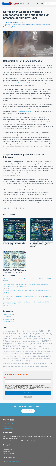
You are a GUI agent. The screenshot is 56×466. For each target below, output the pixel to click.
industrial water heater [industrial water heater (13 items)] (29, 356)
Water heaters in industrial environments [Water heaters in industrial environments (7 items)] (16, 366)
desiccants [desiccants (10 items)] (20, 339)
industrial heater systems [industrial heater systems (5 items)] (17, 353)
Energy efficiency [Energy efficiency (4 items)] (36, 341)
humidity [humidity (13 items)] (45, 349)
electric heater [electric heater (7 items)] (11, 341)
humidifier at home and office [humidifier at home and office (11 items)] (33, 346)
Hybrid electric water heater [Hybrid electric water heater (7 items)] (12, 351)
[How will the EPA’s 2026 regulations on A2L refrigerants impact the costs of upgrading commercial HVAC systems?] (41, 229)
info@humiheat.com (13, 462)
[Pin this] (20, 208)
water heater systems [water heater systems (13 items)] (39, 366)
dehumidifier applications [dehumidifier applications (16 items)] (15, 336)
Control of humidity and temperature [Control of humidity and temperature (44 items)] (26, 332)
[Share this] (9, 208)
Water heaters (7, 321)
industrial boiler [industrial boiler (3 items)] (25, 351)
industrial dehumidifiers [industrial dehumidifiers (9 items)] (39, 351)
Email (6, 377)
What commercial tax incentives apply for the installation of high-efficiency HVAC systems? (14, 243)
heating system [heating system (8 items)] (8, 344)
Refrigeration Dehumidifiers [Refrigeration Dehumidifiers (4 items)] (10, 358)
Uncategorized (7, 319)
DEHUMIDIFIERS (8, 428)
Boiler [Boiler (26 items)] (21, 331)
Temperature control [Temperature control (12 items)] (23, 361)
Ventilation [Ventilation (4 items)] (16, 363)
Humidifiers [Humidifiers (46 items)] (12, 348)
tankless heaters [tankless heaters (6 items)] (39, 358)
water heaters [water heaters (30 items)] (43, 363)
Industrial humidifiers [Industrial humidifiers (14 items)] (35, 353)
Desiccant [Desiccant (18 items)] (9, 338)
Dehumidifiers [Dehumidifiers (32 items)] (36, 335)
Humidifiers (6, 317)
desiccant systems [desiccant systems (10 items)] (33, 339)
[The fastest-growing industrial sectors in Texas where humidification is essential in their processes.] (14, 259)
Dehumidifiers (7, 314)
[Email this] (5, 208)
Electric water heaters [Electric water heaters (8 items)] (24, 341)
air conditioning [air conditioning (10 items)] (10, 331)
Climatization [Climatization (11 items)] (32, 331)
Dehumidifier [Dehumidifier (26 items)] (44, 333)
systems (25, 111)
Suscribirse (28, 393)
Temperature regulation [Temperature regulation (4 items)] (38, 361)
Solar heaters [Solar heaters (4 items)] (30, 358)
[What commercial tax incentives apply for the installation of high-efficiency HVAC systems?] (14, 229)
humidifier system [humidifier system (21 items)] (30, 348)
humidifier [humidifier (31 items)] (14, 345)
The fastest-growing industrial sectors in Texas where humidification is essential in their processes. (14, 270)
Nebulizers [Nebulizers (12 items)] (45, 356)
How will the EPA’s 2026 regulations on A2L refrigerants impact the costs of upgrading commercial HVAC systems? (41, 244)
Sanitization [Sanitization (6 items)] (22, 358)
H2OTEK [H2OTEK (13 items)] (46, 341)
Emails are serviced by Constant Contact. (27, 388)
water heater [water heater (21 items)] (26, 363)
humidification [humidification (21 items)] (23, 343)
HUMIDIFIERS (7, 426)
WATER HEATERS (8, 424)
